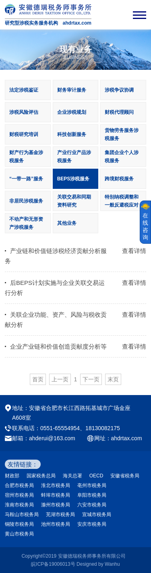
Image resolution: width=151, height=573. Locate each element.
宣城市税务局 (96, 514)
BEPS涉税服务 (73, 179)
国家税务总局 (41, 476)
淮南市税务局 (19, 505)
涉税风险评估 (23, 112)
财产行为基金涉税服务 (26, 156)
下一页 (91, 379)
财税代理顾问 (119, 112)
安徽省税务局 (124, 476)
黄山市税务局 (19, 534)
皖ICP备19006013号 (53, 564)
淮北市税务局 (55, 485)
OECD (96, 476)
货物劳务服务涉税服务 (122, 134)
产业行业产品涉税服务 (74, 156)
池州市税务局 (55, 524)
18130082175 (102, 428)
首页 (37, 379)
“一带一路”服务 (26, 179)
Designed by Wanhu (98, 564)
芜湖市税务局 (60, 514)
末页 (113, 379)
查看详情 (134, 250)
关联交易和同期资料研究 (74, 201)
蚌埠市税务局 (55, 495)
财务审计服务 (71, 90)
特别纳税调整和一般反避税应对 (122, 201)
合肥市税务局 (19, 485)
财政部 (12, 476)
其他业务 (67, 223)
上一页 (60, 379)
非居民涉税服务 (26, 201)
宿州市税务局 (19, 495)
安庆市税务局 (91, 524)
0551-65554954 (60, 428)
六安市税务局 (91, 505)
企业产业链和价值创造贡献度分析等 (58, 346)
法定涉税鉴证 (23, 90)
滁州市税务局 (55, 505)
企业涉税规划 (71, 112)
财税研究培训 (23, 134)
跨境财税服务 (119, 179)
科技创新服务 (71, 134)
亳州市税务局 (91, 485)
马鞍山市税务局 (22, 514)
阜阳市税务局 (91, 495)
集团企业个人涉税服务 (122, 156)
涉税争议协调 (119, 90)
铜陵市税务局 (19, 524)
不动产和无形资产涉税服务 (26, 223)
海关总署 (72, 476)
